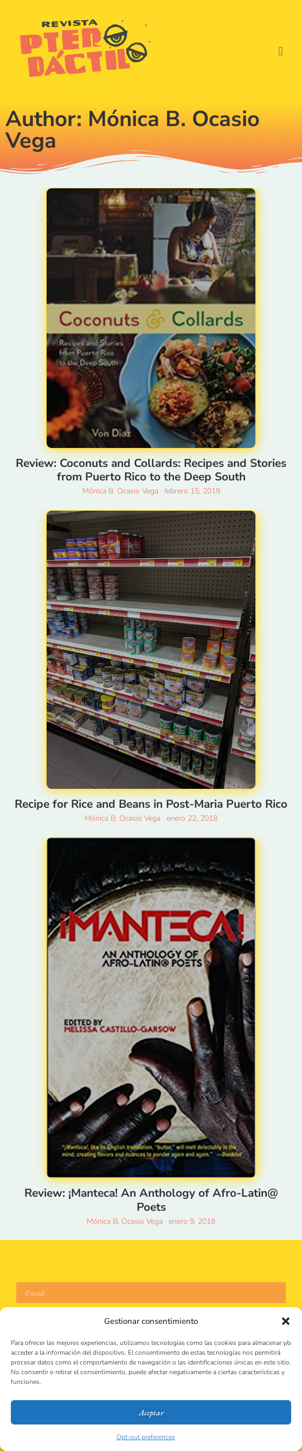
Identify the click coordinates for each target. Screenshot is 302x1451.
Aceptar (151, 1412)
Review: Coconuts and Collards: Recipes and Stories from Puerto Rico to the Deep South (151, 470)
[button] (285, 1321)
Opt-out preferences (146, 1437)
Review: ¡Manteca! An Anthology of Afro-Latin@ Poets (151, 1199)
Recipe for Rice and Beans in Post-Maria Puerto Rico (151, 804)
